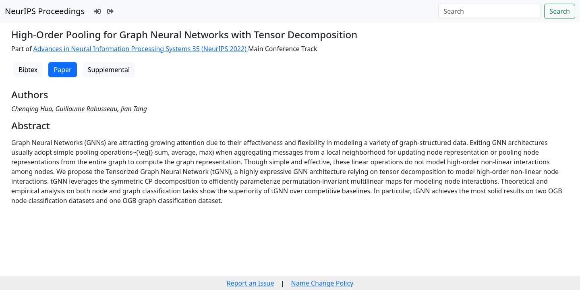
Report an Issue (250, 283)
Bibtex (28, 69)
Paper (62, 69)
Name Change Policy (322, 283)
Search (559, 11)
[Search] (489, 11)
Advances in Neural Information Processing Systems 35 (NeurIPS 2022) (141, 48)
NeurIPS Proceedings (45, 11)
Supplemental (109, 69)
